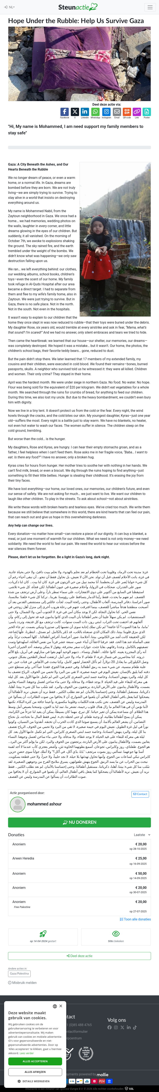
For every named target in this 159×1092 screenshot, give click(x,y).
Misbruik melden (22, 983)
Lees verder (27, 1053)
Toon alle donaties (135, 919)
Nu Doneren (79, 822)
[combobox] (55, 1006)
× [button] (60, 1006)
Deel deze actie (79, 956)
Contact (140, 794)
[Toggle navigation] (150, 7)
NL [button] (11, 7)
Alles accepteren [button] (35, 1061)
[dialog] (35, 1044)
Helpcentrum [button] (70, 1038)
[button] (64, 113)
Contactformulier (73, 1032)
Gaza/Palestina (19, 973)
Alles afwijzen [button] (35, 1072)
